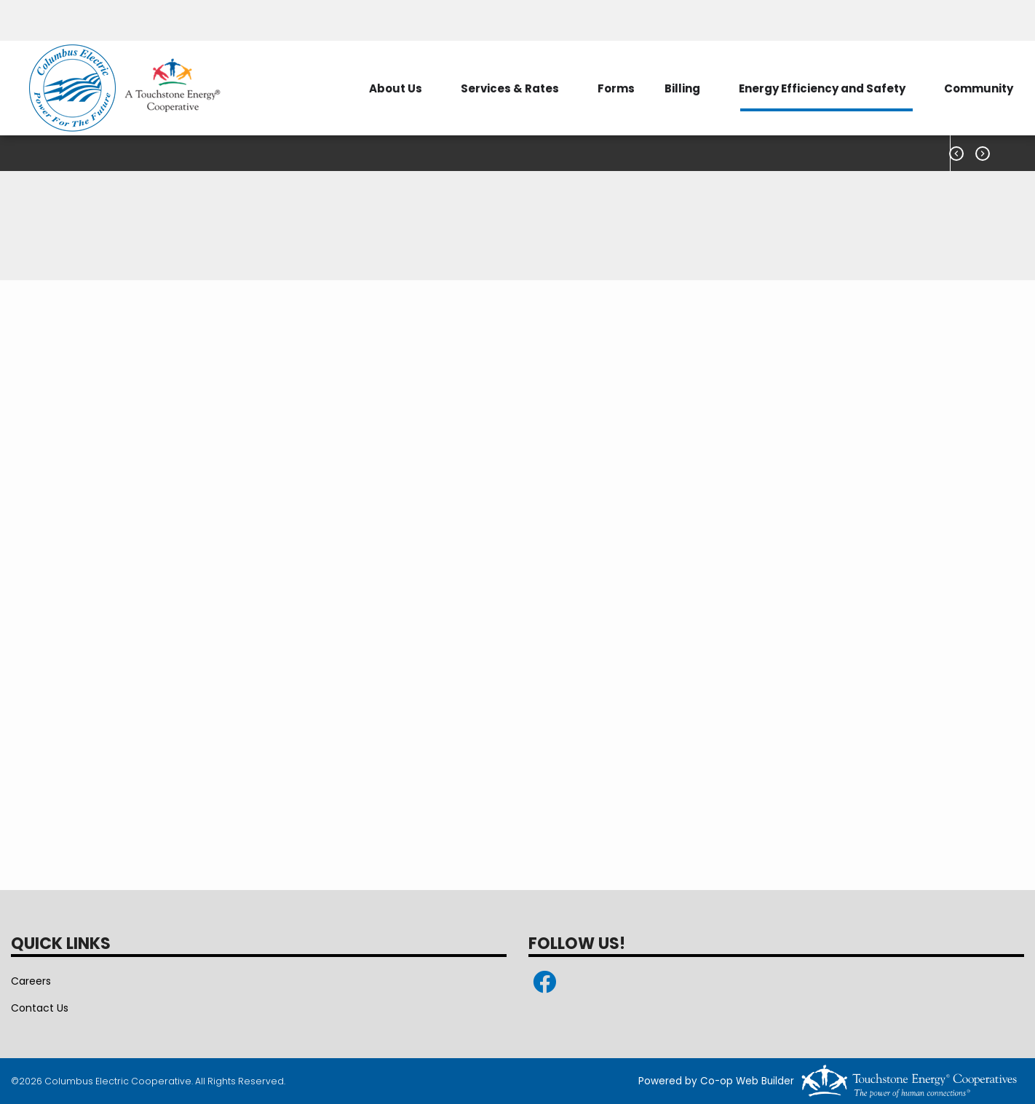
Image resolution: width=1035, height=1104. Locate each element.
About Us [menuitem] (395, 88)
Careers (31, 981)
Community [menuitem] (978, 88)
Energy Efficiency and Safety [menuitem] (822, 88)
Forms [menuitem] (616, 88)
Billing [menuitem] (682, 88)
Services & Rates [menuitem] (510, 88)
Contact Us (39, 1008)
